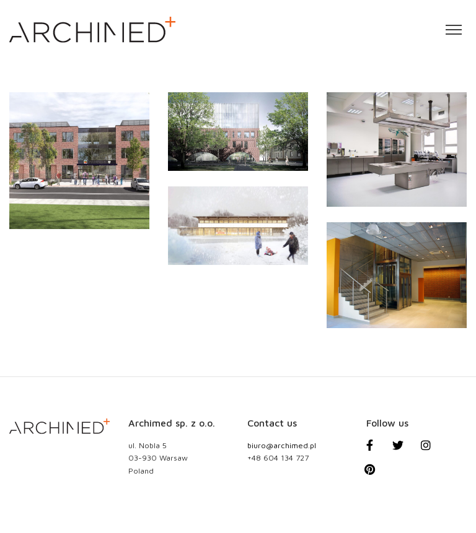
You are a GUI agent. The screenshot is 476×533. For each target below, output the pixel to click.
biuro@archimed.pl (281, 445)
